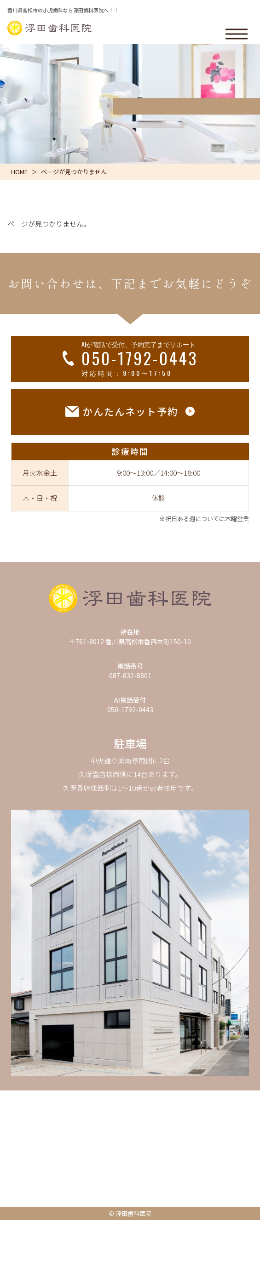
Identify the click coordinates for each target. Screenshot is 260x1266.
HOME (19, 171)
